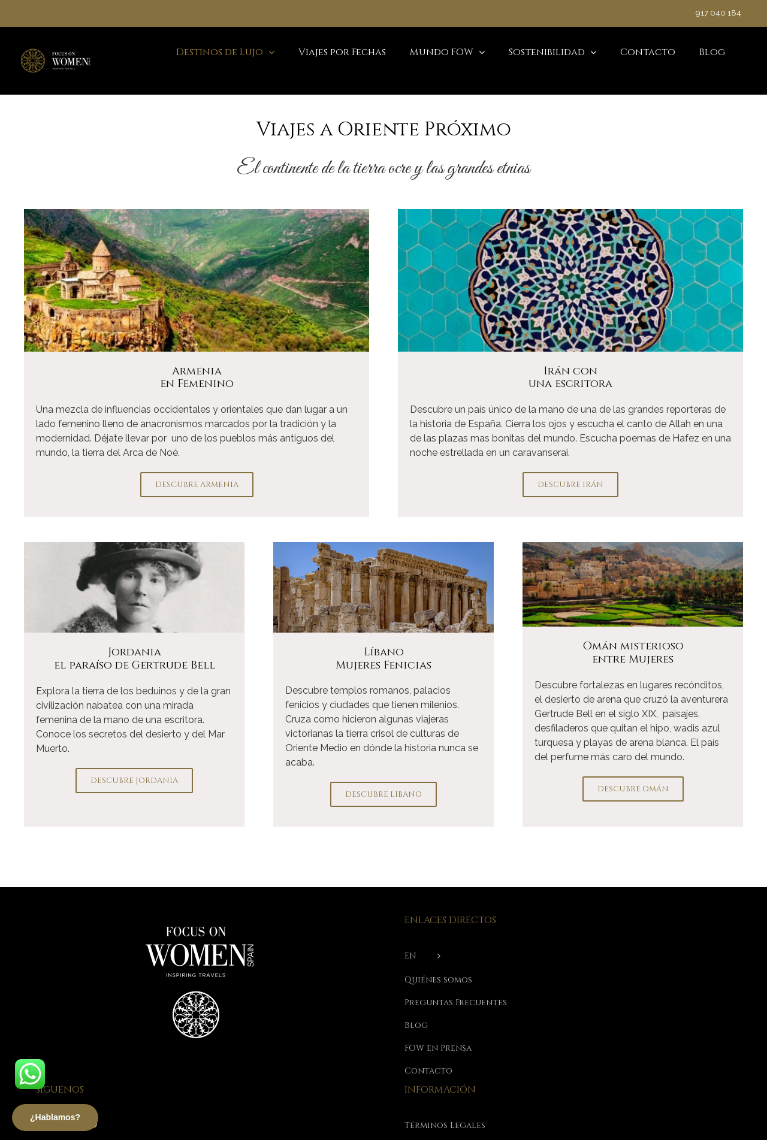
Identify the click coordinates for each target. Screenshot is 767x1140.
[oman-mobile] (633, 546)
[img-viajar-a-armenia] (196, 213)
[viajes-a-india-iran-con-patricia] (570, 213)
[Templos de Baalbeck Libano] (383, 546)
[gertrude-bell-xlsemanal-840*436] (134, 546)
